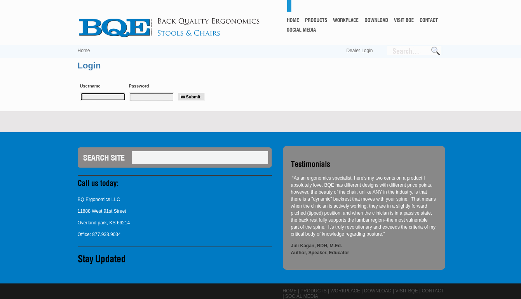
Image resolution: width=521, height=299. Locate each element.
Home (84, 50)
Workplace (345, 291)
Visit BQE (406, 291)
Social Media (301, 296)
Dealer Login (359, 50)
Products (313, 291)
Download (378, 291)
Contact (433, 291)
